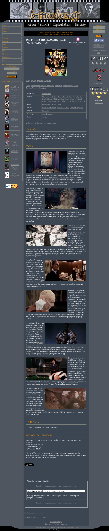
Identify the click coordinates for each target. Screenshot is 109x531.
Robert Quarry (57, 97)
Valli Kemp (56, 99)
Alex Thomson (47, 114)
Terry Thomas (72, 101)
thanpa (58, 530)
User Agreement (65, 527)
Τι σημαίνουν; (99, 83)
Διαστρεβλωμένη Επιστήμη (36, 88)
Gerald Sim (73, 99)
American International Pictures (42, 86)
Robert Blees (56, 104)
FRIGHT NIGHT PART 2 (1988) (14, 175)
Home (4, 25)
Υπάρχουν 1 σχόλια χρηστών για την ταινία (41, 123)
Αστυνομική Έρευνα (70, 86)
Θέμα (28, 86)
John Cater (65, 99)
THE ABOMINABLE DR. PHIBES (56, 178)
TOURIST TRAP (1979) (14, 151)
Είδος (28, 81)
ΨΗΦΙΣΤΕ (99, 103)
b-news (5, 31)
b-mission (6, 28)
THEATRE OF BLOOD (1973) (15, 96)
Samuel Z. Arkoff (63, 108)
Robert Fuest (46, 94)
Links (4, 60)
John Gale (45, 111)
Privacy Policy (75, 527)
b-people (5, 38)
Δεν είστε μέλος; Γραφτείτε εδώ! (99, 46)
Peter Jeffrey (67, 97)
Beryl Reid (81, 101)
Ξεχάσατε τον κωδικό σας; (98, 52)
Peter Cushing (61, 101)
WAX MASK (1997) (14, 126)
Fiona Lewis (77, 97)
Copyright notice (54, 527)
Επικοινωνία (6, 54)
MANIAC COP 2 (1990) (15, 158)
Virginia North (43, 354)
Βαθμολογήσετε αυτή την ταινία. (35, 517)
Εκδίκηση (58, 86)
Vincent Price (47, 97)
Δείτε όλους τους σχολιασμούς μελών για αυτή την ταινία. (56, 486)
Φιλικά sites (6, 57)
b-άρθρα (5, 41)
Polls (4, 51)
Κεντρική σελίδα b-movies (56, 524)
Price (74, 251)
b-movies (5, 35)
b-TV (4, 44)
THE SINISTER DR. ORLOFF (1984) (14, 104)
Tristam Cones (47, 117)
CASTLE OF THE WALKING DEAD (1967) (14, 143)
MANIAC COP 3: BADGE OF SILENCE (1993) (15, 167)
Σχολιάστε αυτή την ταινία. (33, 513)
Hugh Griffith (47, 99)
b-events (5, 47)
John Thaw (52, 101)
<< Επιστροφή (56, 522)
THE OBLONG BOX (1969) (15, 134)
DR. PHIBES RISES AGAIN (35, 281)
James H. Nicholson (49, 108)
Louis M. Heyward (76, 108)
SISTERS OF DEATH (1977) (15, 119)
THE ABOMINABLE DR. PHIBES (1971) (14, 88)
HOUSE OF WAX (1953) (14, 111)
